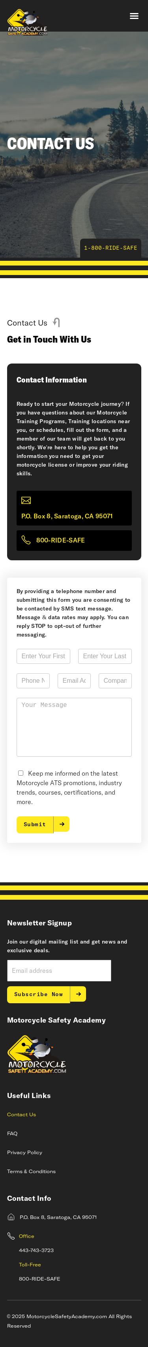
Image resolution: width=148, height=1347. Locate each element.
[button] (134, 16)
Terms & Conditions (31, 1172)
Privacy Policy (24, 1153)
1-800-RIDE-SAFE (110, 248)
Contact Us (21, 1115)
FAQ (12, 1134)
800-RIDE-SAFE (60, 540)
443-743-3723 (36, 1251)
